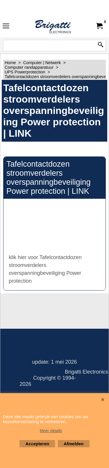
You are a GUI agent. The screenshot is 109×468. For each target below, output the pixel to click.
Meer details (51, 430)
